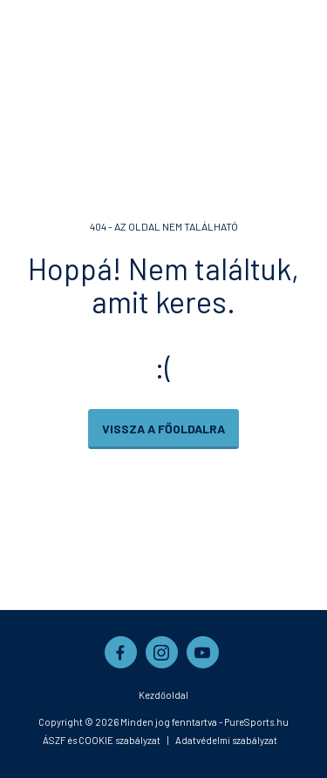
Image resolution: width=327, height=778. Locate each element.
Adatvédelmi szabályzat (226, 740)
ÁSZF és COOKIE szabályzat (101, 740)
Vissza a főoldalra (163, 428)
